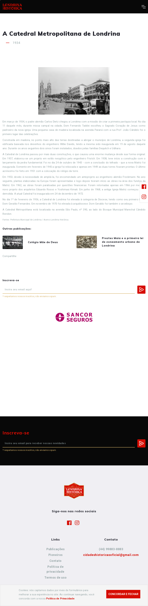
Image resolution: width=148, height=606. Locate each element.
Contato (55, 561)
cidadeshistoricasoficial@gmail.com (111, 555)
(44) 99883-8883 (111, 549)
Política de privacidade (55, 569)
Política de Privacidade (60, 598)
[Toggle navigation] (143, 6)
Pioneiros (55, 555)
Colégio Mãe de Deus (43, 242)
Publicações (55, 549)
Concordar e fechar (123, 594)
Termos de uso (55, 577)
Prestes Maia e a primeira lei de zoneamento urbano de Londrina (122, 242)
